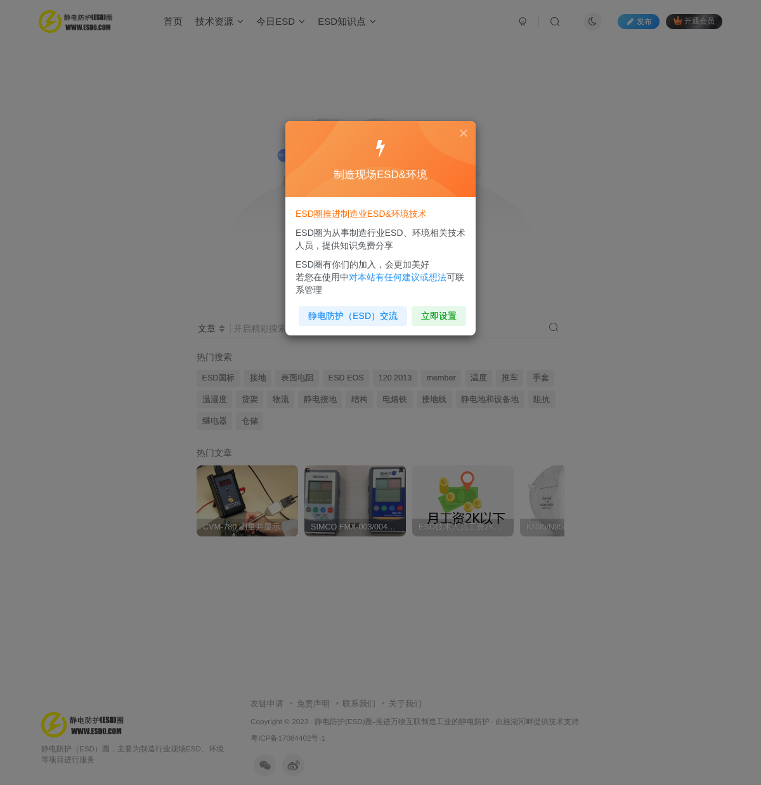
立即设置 (436, 311)
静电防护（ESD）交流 (354, 311)
